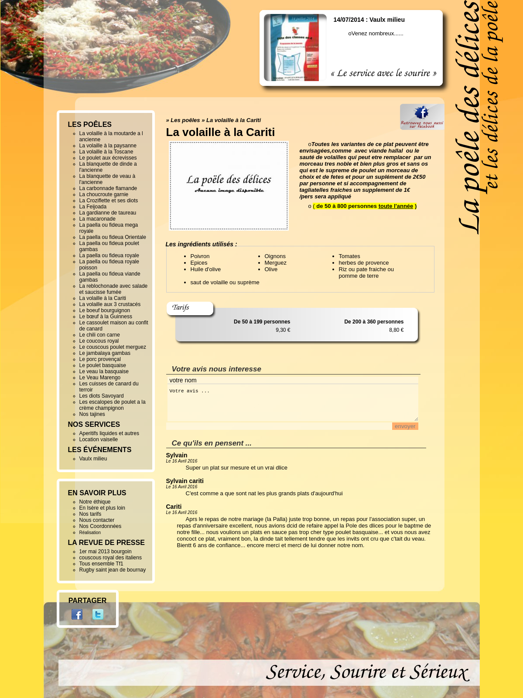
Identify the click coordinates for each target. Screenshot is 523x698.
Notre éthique (95, 502)
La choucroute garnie (104, 194)
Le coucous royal (99, 341)
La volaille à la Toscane (106, 152)
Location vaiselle (98, 439)
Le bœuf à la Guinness (105, 316)
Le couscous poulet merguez (112, 347)
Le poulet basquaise (102, 365)
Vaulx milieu (93, 459)
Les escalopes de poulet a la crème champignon (112, 405)
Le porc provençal (100, 359)
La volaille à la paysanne (108, 146)
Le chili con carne (99, 335)
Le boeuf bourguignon (104, 310)
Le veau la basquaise (104, 371)
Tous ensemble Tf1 (101, 564)
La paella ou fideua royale (109, 255)
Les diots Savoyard (101, 396)
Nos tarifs (90, 514)
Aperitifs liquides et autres (109, 433)
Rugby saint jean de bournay (112, 570)
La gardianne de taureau (108, 213)
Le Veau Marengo (100, 378)
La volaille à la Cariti (233, 120)
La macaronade (97, 219)
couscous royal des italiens (110, 558)
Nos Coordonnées (100, 526)
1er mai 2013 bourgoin (105, 551)
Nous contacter (97, 520)
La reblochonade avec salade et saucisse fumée (113, 289)
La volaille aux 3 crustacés (110, 304)
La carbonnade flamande (108, 188)
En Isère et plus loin (102, 508)
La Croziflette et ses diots (108, 200)
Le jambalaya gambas (104, 353)
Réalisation (90, 532)
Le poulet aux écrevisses (108, 158)
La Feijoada (93, 207)
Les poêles (185, 120)
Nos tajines (92, 414)
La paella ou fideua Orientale (112, 237)
